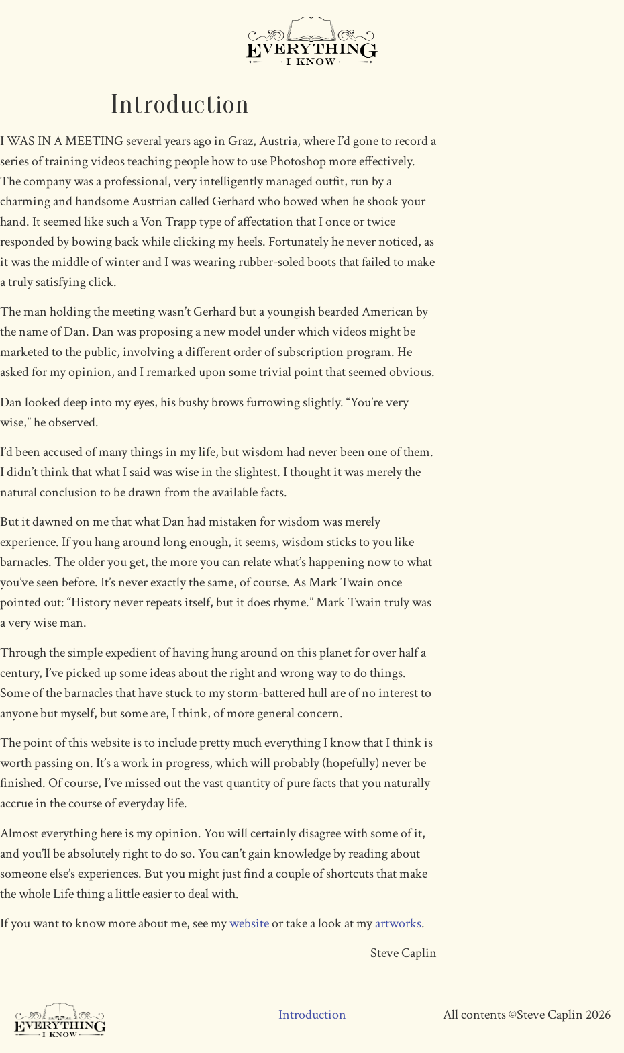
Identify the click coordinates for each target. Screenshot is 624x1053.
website (249, 923)
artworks (398, 923)
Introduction (312, 1014)
